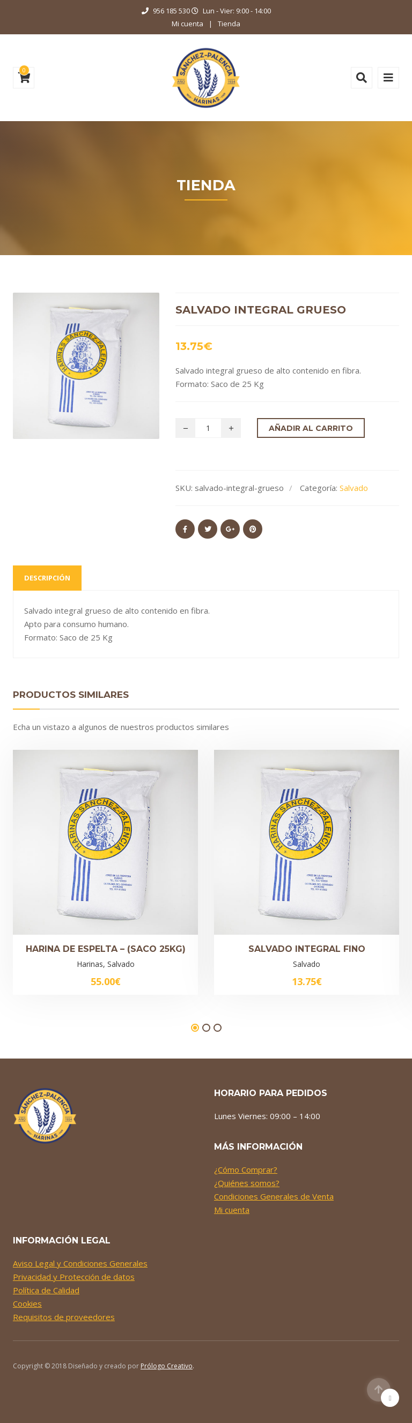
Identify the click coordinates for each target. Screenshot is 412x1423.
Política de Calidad (46, 1290)
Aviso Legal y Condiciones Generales (80, 1263)
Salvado (354, 487)
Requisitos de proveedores (64, 1317)
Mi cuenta (187, 23)
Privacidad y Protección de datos (74, 1276)
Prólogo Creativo (167, 1365)
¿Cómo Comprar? (245, 1169)
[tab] (47, 578)
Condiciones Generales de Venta (274, 1196)
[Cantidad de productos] (208, 428)
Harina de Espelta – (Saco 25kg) (106, 949)
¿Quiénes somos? (246, 1183)
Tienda (229, 23)
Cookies (27, 1303)
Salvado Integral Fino (306, 949)
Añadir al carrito (311, 428)
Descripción (47, 578)
